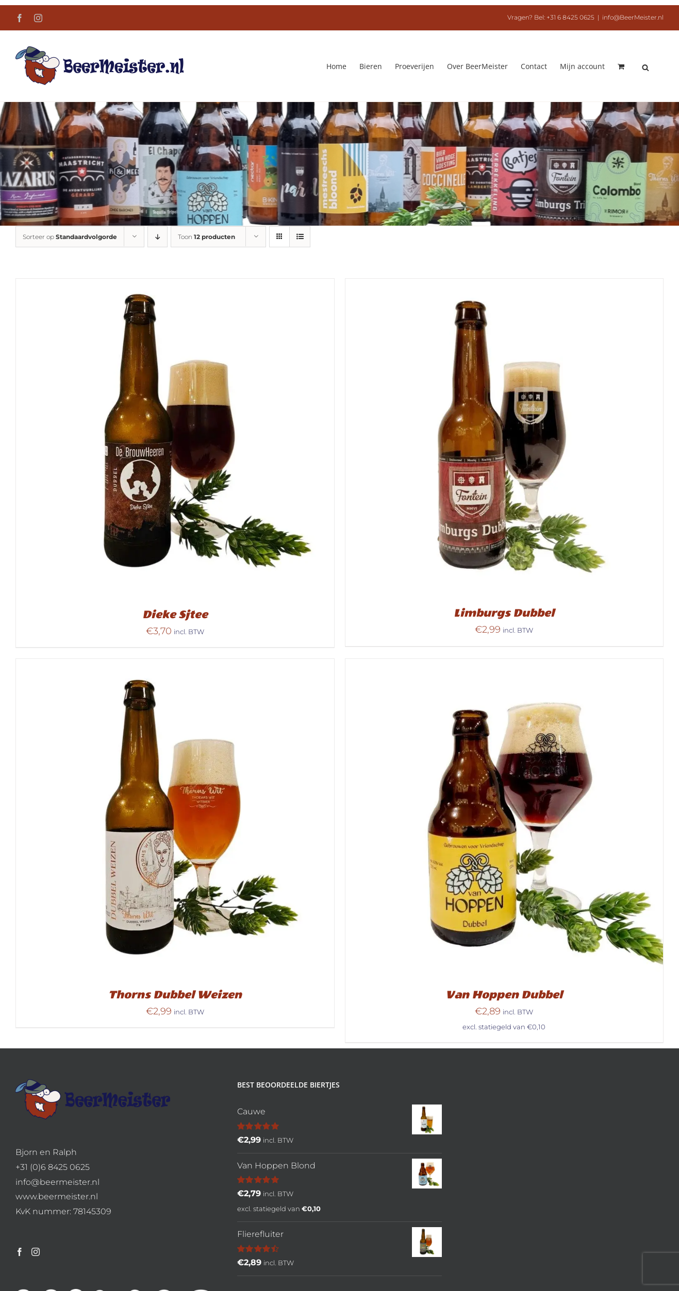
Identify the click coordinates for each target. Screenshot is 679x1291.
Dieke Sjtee (175, 614)
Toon (206, 237)
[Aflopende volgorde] (157, 236)
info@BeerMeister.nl (633, 17)
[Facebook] (19, 1252)
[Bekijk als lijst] (300, 237)
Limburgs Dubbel (504, 613)
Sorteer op (70, 237)
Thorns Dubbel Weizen (175, 994)
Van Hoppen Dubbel (503, 994)
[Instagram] (35, 1252)
